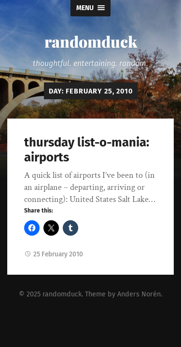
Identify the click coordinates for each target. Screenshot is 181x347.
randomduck (90, 41)
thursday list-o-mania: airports (86, 150)
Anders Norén (139, 294)
